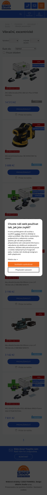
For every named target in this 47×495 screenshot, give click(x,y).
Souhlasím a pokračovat (23, 264)
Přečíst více (12, 259)
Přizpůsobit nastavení (23, 270)
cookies (17, 234)
